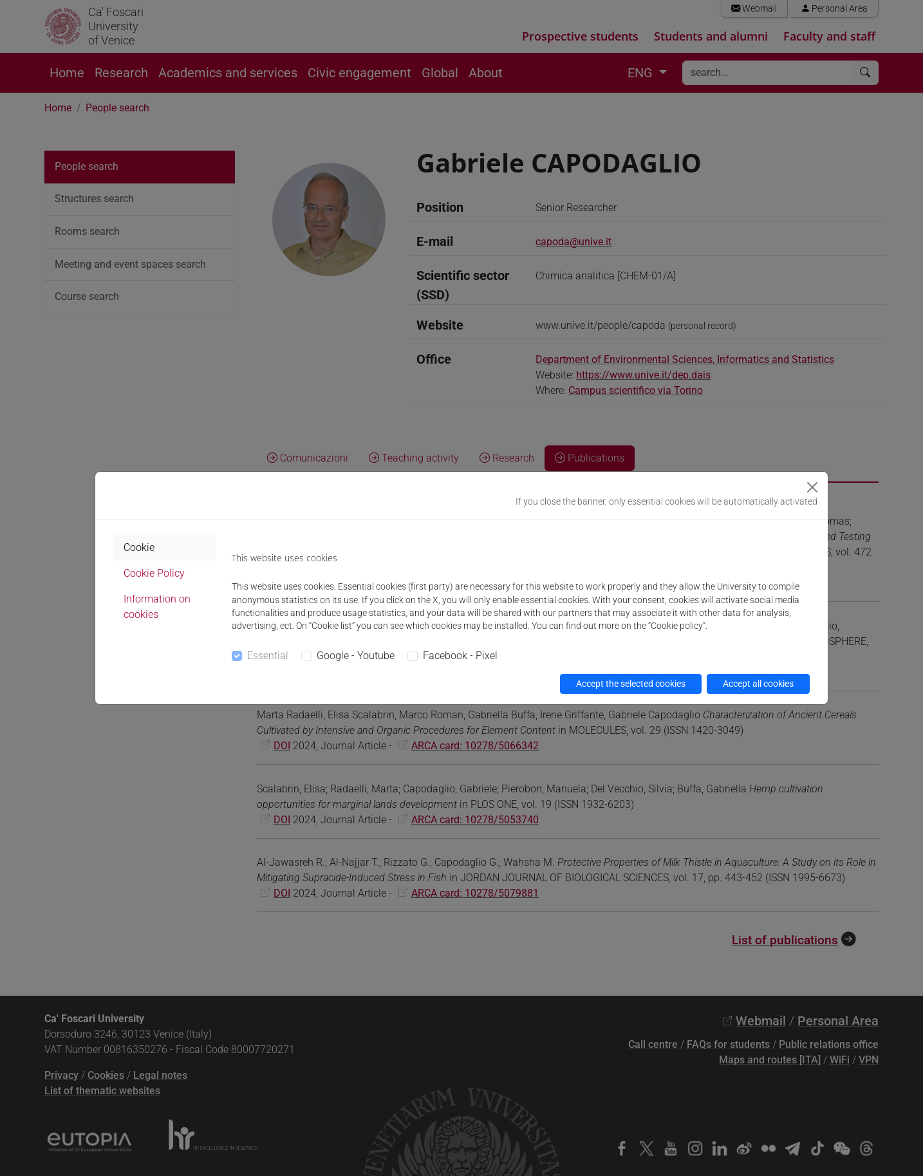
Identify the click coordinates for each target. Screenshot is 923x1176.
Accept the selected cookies (630, 683)
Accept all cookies (758, 683)
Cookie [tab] (139, 547)
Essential (267, 655)
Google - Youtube (356, 655)
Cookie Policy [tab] (154, 573)
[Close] (812, 487)
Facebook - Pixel (460, 655)
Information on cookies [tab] (157, 607)
